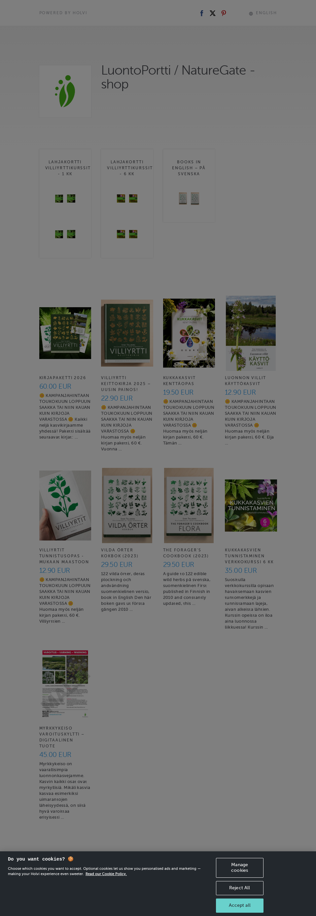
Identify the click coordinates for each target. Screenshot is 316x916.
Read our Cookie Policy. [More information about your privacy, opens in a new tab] (106, 878)
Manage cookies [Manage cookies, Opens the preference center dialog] (239, 872)
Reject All (239, 892)
